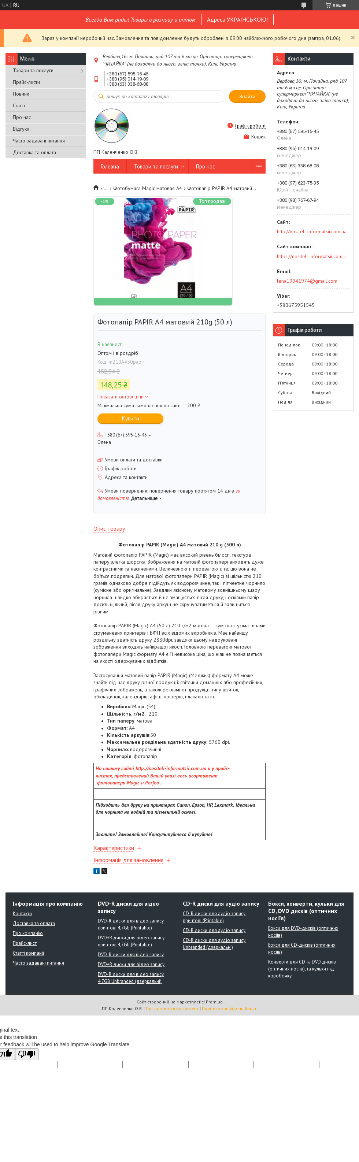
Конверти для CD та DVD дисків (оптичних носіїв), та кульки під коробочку (302, 969)
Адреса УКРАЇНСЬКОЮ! (237, 19)
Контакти (22, 913)
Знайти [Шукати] (247, 96)
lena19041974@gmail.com (307, 281)
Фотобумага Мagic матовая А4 (147, 188)
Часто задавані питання (39, 140)
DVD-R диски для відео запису (131, 954)
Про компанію (28, 933)
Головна (110, 166)
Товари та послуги (33, 70)
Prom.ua (214, 1002)
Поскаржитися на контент (172, 1008)
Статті (19, 105)
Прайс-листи (26, 82)
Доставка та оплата (34, 152)
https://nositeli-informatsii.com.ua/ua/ (312, 256)
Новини (21, 93)
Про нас (22, 117)
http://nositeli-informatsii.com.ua (312, 231)
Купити (130, 418)
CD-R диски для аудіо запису (214, 930)
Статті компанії (28, 953)
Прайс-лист (25, 943)
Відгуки (21, 129)
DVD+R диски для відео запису (131, 964)
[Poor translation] (26, 1054)
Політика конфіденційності (230, 1008)
